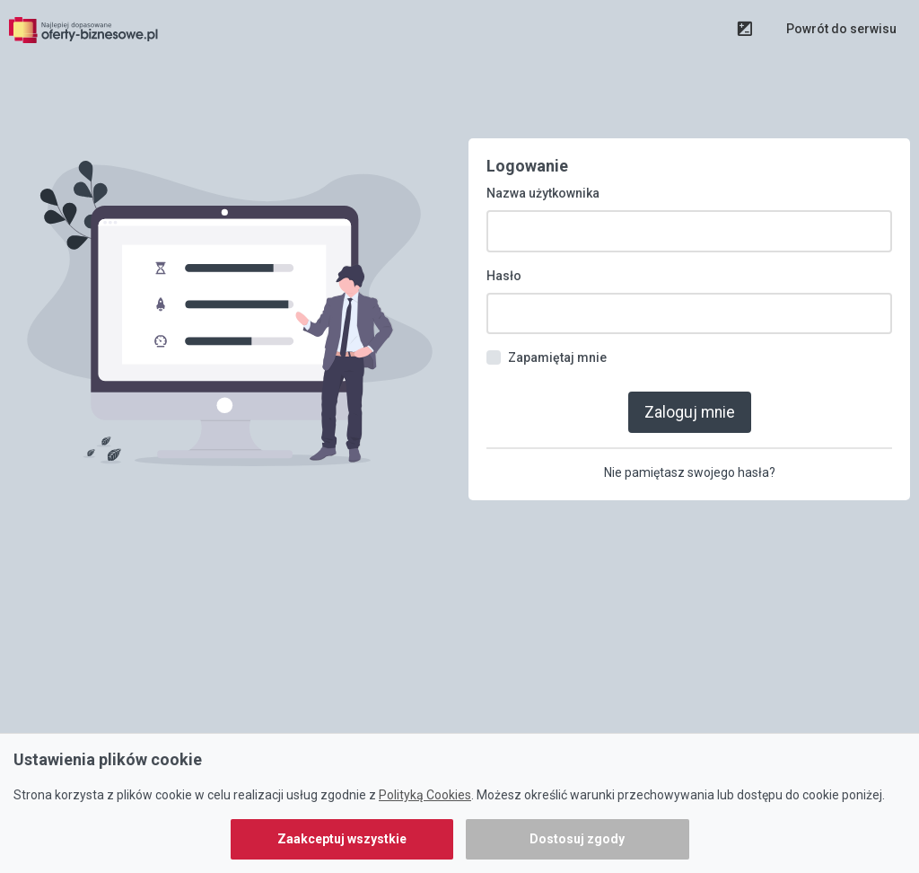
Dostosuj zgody (577, 839)
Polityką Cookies (425, 795)
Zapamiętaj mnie (557, 321)
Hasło (503, 240)
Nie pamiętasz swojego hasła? (689, 434)
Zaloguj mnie (689, 374)
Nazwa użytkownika (543, 158)
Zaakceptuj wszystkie (342, 839)
